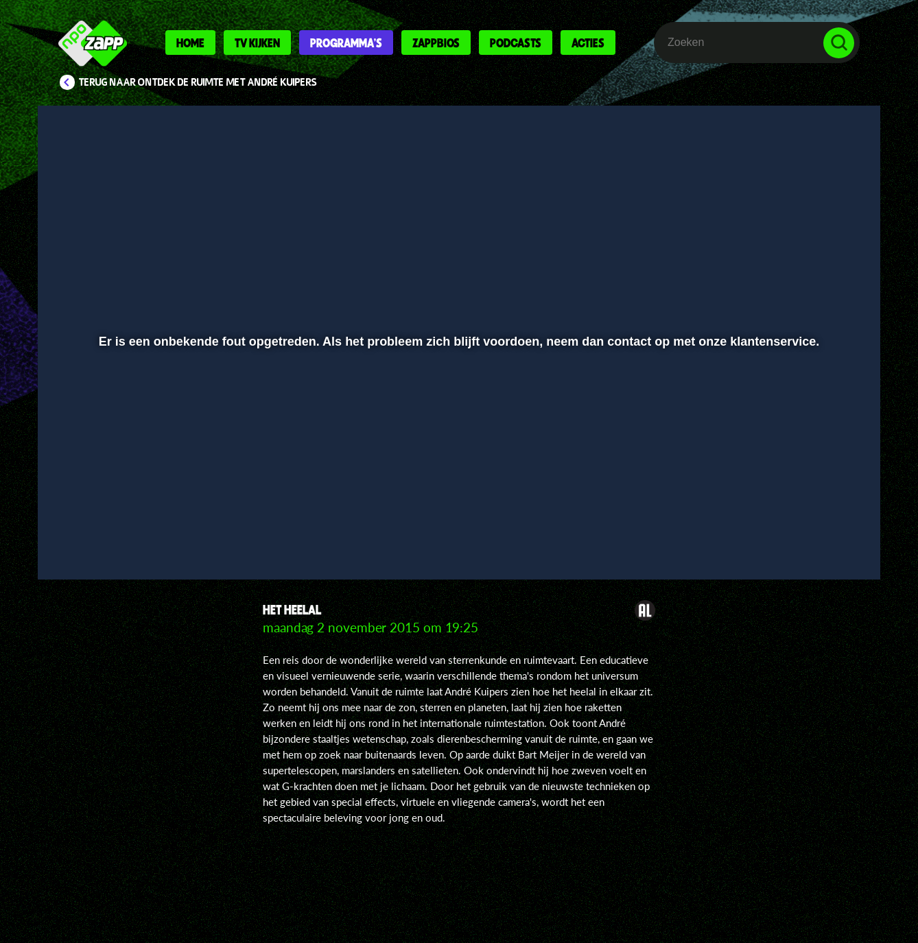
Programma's (346, 42)
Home (190, 42)
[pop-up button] (796, 533)
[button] (93, 533)
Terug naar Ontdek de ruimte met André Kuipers (198, 82)
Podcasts (515, 42)
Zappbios (436, 42)
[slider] (457, 504)
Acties (588, 42)
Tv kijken (257, 42)
